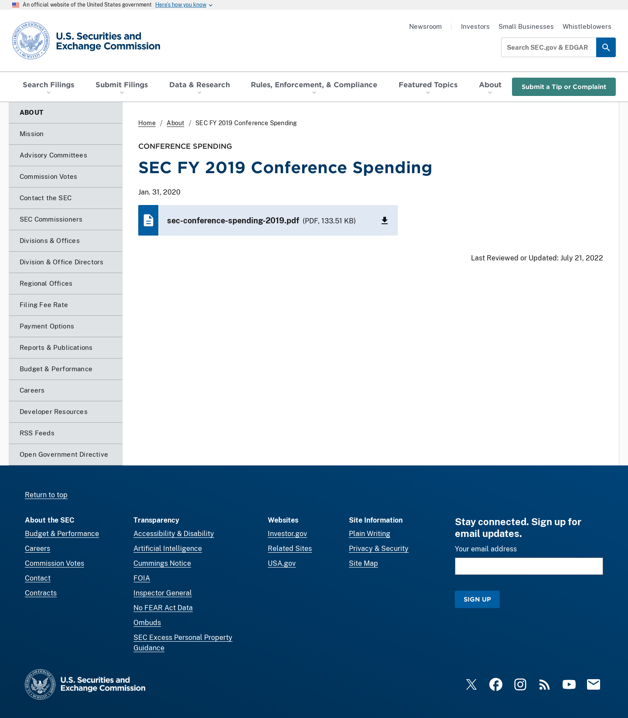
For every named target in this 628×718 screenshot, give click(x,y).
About (175, 123)
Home (147, 123)
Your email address (486, 549)
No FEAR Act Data (163, 608)
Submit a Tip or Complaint (564, 86)
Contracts (41, 593)
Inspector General (162, 593)
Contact (38, 578)
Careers (37, 548)
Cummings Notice (162, 563)
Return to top (46, 495)
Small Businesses (526, 26)
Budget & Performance (62, 534)
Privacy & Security (379, 548)
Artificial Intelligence (167, 548)
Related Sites (290, 548)
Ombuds (147, 623)
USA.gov (282, 563)
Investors (475, 26)
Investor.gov (287, 534)
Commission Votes (54, 563)
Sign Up (477, 599)
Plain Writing (369, 534)
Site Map (363, 563)
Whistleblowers (587, 26)
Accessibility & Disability (173, 534)
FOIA (141, 578)
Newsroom (425, 26)
